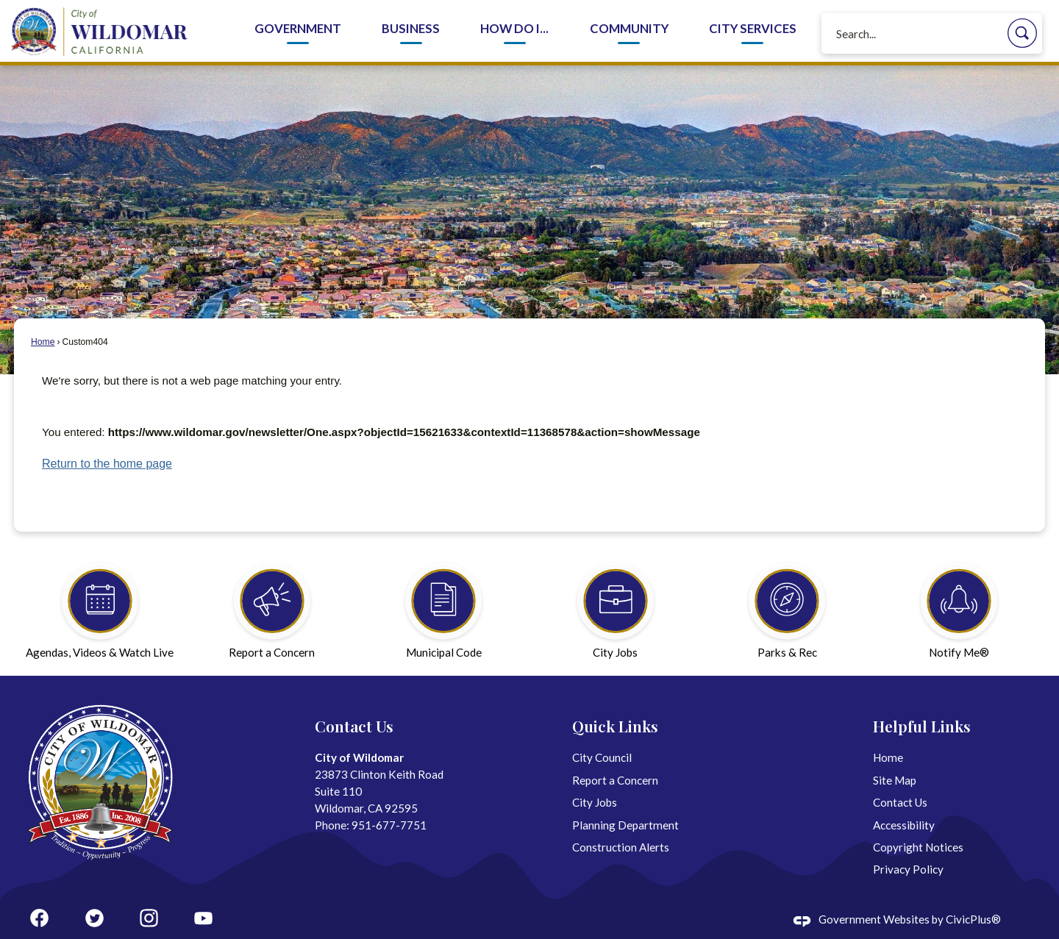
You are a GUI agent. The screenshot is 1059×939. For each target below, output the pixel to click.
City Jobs (594, 802)
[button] (1022, 33)
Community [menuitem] (629, 28)
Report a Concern (615, 780)
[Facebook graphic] (39, 918)
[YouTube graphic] (203, 918)
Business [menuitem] (411, 28)
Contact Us (900, 802)
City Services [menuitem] (752, 28)
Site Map (894, 780)
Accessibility (904, 825)
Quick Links (615, 725)
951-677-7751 (389, 825)
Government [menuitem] (297, 28)
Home (42, 342)
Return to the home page (107, 463)
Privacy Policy (908, 869)
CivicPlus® (973, 919)
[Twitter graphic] (94, 918)
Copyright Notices (918, 847)
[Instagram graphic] (149, 918)
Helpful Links (922, 725)
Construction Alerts (620, 847)
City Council (602, 757)
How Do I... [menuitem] (514, 28)
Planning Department (625, 825)
